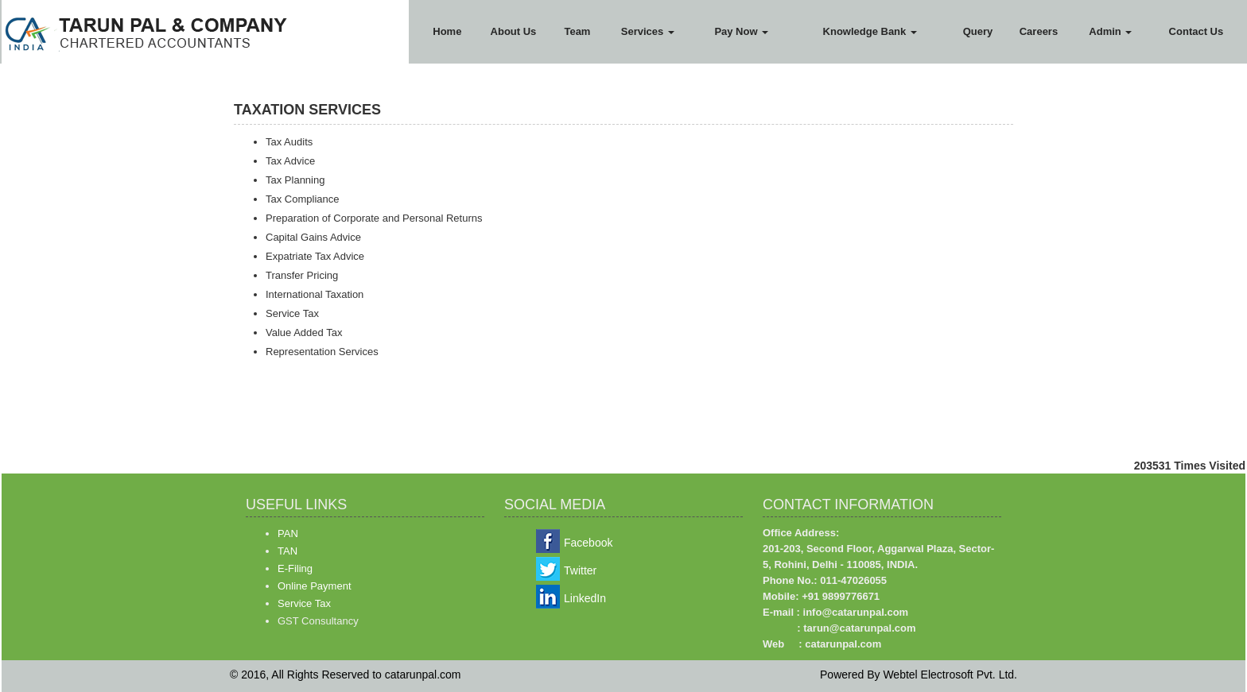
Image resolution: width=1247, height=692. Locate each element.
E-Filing (295, 568)
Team (577, 31)
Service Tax (304, 603)
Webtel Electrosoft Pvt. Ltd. (950, 674)
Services (647, 31)
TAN (287, 551)
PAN (288, 533)
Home (447, 31)
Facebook (588, 542)
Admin (1110, 31)
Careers (1039, 31)
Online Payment (315, 586)
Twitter (580, 570)
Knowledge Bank (870, 31)
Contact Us (1196, 31)
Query (978, 31)
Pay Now (741, 31)
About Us (514, 31)
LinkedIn (585, 598)
